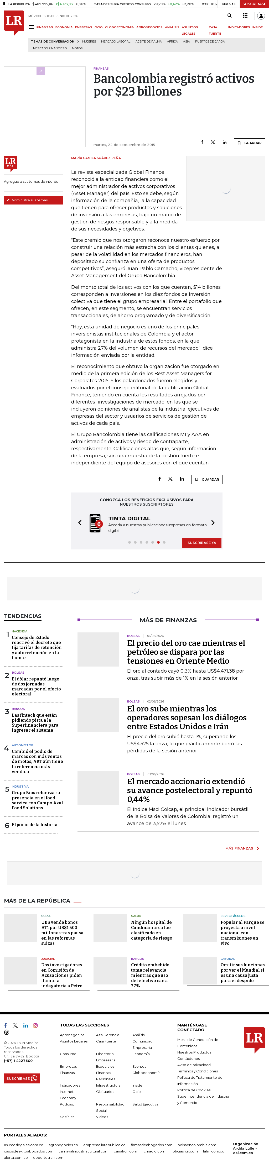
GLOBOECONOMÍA (119, 27)
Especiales (105, 1066)
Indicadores (70, 1085)
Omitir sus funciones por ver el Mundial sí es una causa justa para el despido (243, 972)
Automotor (22, 745)
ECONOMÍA (64, 27)
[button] (78, 523)
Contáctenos (188, 1058)
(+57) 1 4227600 (18, 1060)
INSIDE (257, 27)
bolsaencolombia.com (197, 1145)
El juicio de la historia (35, 824)
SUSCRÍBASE (254, 4)
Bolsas (18, 672)
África (172, 41)
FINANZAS (45, 27)
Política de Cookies (193, 1090)
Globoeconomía (146, 1073)
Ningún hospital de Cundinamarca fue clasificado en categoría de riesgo (151, 930)
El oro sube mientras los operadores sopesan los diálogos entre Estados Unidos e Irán (187, 717)
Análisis (138, 1035)
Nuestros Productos (194, 1052)
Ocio (136, 1091)
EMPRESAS (83, 27)
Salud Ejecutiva (145, 1104)
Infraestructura (108, 1085)
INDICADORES (239, 27)
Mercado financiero (50, 48)
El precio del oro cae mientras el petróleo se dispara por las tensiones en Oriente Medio (186, 652)
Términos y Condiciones (197, 1071)
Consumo (68, 1054)
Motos (77, 48)
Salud (136, 916)
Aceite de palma (149, 41)
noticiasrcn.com (184, 1151)
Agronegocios (72, 1035)
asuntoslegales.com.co (23, 1145)
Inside (137, 1085)
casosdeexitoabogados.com (28, 1151)
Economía (141, 1054)
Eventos (139, 1066)
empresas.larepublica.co (104, 1145)
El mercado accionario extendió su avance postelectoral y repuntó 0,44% (189, 790)
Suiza (45, 916)
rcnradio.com (153, 1151)
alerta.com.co (16, 1157)
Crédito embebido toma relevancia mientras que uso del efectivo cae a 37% (150, 975)
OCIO (99, 27)
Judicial (48, 959)
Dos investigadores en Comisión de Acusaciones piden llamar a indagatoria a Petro (61, 975)
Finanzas (67, 1073)
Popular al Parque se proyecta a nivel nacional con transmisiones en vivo (243, 933)
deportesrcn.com (48, 1157)
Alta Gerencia (107, 1035)
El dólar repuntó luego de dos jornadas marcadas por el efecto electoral (36, 687)
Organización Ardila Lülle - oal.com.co (245, 1148)
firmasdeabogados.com (151, 1145)
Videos (102, 1117)
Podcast (67, 1104)
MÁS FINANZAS (239, 848)
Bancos (18, 709)
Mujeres (89, 41)
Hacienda (19, 631)
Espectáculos (233, 916)
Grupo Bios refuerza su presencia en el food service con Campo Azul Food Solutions (37, 800)
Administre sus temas (27, 200)
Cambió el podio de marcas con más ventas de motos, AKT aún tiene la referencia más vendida (37, 761)
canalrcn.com (125, 1151)
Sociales (67, 1117)
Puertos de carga (210, 41)
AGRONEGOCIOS (149, 27)
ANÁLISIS (172, 27)
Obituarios (105, 1091)
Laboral (228, 959)
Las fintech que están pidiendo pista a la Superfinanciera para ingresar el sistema (35, 723)
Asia (186, 41)
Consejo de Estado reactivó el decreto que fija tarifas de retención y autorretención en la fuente (37, 647)
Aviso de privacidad (194, 1065)
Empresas (68, 1066)
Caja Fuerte (106, 1041)
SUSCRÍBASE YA (202, 543)
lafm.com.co (213, 1151)
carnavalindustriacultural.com (83, 1151)
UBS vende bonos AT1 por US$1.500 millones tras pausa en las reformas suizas (62, 933)
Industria (20, 786)
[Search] (229, 15)
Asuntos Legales (73, 1041)
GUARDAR (249, 143)
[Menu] (32, 26)
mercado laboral (115, 41)
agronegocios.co (63, 1145)
